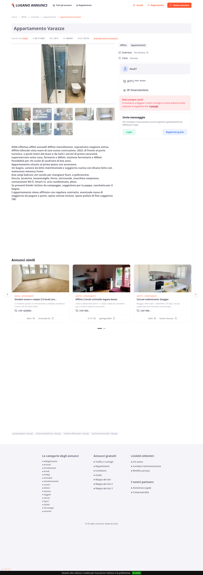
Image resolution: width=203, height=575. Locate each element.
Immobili (35, 17)
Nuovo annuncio (179, 5)
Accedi (138, 5)
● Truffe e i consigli (103, 461)
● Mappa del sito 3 (103, 488)
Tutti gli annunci (62, 5)
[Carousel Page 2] (104, 328)
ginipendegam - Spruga (23, 433)
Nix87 (25, 38)
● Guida (98, 475)
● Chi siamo (137, 461)
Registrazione (156, 5)
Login (129, 132)
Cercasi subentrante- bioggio (152, 299)
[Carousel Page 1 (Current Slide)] (99, 328)
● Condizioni (100, 470)
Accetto (136, 572)
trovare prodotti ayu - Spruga (48, 433)
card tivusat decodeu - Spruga (104, 433)
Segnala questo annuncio (106, 38)
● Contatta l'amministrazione (146, 466)
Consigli (153, 106)
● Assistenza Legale (141, 487)
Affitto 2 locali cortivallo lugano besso (96, 299)
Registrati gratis (175, 132)
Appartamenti (49, 17)
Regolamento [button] (84, 5)
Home (14, 17)
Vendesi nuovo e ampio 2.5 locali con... (35, 299)
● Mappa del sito (102, 479)
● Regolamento (102, 466)
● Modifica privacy (140, 470)
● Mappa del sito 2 (103, 483)
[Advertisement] (63, 228)
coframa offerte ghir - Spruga (76, 433)
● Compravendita (140, 492)
